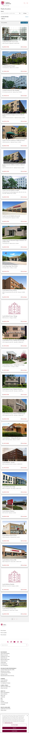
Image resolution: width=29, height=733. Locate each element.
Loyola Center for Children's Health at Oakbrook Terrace (13, 165)
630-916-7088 (5, 121)
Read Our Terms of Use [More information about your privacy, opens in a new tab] (8, 722)
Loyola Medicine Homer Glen (9, 608)
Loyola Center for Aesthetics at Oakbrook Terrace (13, 140)
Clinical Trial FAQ (4, 688)
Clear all (26, 16)
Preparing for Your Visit (5, 656)
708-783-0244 (5, 467)
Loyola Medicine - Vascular (8, 462)
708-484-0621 (5, 589)
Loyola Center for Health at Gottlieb (10, 190)
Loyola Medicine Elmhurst (8, 511)
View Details (24, 71)
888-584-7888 (5, 145)
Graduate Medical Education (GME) (7, 669)
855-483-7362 (5, 271)
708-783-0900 (5, 443)
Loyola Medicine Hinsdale (8, 584)
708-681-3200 (5, 71)
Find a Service (3, 634)
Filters (25, 13)
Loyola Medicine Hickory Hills (9, 560)
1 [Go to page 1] (12, 618)
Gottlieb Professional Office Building (10, 90)
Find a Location (4, 632)
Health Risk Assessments (5, 708)
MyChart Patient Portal (5, 659)
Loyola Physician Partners (6, 672)
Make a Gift (3, 695)
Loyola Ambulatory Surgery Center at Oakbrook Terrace (13, 115)
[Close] (27, 715)
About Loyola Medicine (5, 692)
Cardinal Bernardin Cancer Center (10, 41)
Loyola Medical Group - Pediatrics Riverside (12, 389)
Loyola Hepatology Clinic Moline (10, 266)
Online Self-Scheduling (5, 653)
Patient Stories (3, 710)
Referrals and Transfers (5, 671)
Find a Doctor (3, 630)
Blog (1, 698)
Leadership (3, 696)
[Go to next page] (17, 619)
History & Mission (4, 693)
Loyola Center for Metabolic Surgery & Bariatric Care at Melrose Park (14, 241)
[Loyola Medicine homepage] (6, 5)
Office (3, 18)
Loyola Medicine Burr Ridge (8, 486)
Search (2, 11)
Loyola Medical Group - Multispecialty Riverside (13, 340)
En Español (3, 704)
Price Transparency (4, 665)
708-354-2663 (5, 370)
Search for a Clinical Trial (5, 686)
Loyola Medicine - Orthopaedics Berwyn (11, 438)
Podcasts (2, 701)
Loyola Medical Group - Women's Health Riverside (13, 413)
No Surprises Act (4, 663)
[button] (27, 3)
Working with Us (4, 681)
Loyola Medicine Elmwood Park (9, 535)
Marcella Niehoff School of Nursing (7, 675)
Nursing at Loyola (4, 674)
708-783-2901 (5, 345)
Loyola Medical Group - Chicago (9, 316)
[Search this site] (14, 645)
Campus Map (3, 662)
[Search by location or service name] (11, 13)
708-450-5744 (5, 95)
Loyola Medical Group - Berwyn (9, 290)
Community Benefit (4, 702)
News (2, 699)
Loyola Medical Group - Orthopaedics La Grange (13, 365)
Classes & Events (4, 660)
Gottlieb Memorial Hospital (8, 66)
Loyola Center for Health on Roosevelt (11, 216)
